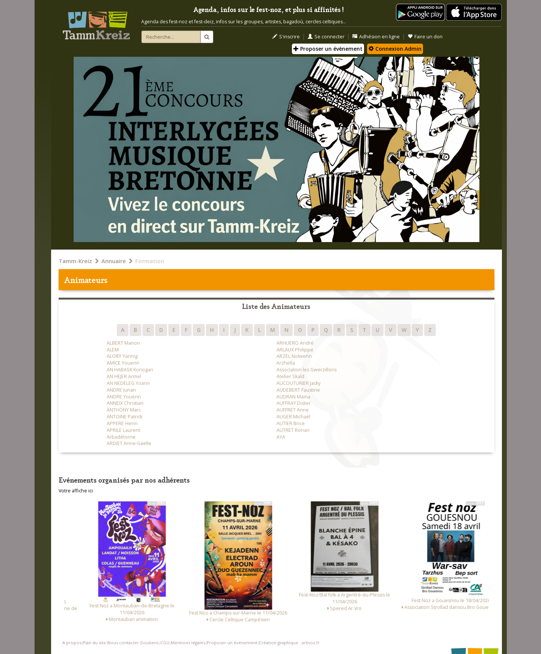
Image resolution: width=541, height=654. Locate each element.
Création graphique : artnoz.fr (289, 642)
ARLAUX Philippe (295, 350)
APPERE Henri (122, 423)
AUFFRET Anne (293, 410)
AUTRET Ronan (293, 430)
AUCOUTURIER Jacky (298, 383)
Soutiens (150, 642)
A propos (71, 642)
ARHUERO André (295, 343)
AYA (281, 437)
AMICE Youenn (123, 363)
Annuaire (113, 261)
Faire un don (425, 36)
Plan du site (94, 642)
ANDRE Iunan (121, 390)
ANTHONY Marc (124, 410)
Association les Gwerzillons (307, 369)
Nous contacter (123, 642)
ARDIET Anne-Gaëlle (129, 443)
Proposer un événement (232, 642)
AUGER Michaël (293, 416)
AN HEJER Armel (124, 376)
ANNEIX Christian (125, 403)
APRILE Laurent (123, 430)
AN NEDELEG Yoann (128, 383)
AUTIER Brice (291, 423)
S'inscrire (286, 36)
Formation (149, 261)
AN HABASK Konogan (130, 369)
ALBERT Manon (123, 343)
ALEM (113, 350)
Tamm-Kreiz (75, 261)
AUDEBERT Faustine (298, 390)
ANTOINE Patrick (124, 416)
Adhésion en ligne (376, 36)
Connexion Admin (395, 48)
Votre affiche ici (76, 490)
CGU (164, 642)
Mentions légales (188, 642)
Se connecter (326, 36)
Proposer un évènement (328, 48)
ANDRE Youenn (124, 397)
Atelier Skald (290, 376)
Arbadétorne (121, 437)
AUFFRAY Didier (294, 403)
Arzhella (286, 363)
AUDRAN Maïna (293, 397)
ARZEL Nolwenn (294, 356)
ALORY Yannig (122, 356)
